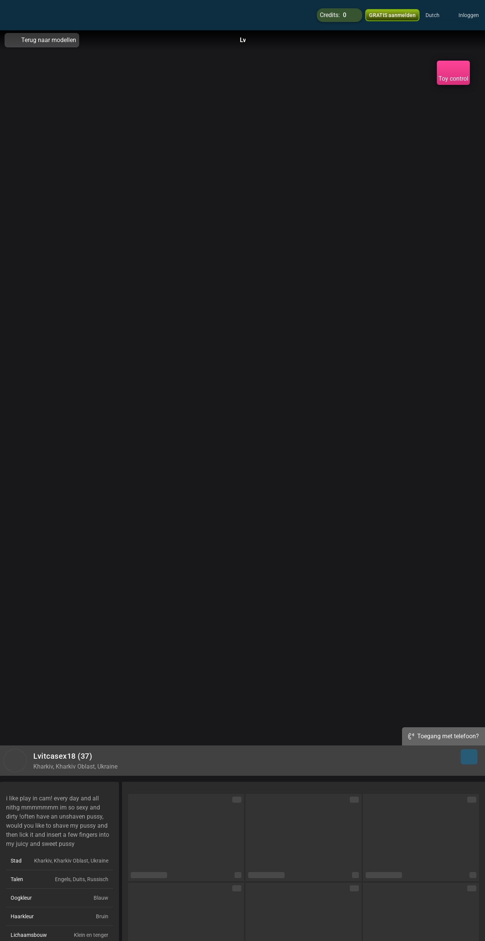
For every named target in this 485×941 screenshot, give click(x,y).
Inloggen (468, 15)
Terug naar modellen (42, 40)
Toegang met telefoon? (443, 736)
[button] (437, 15)
